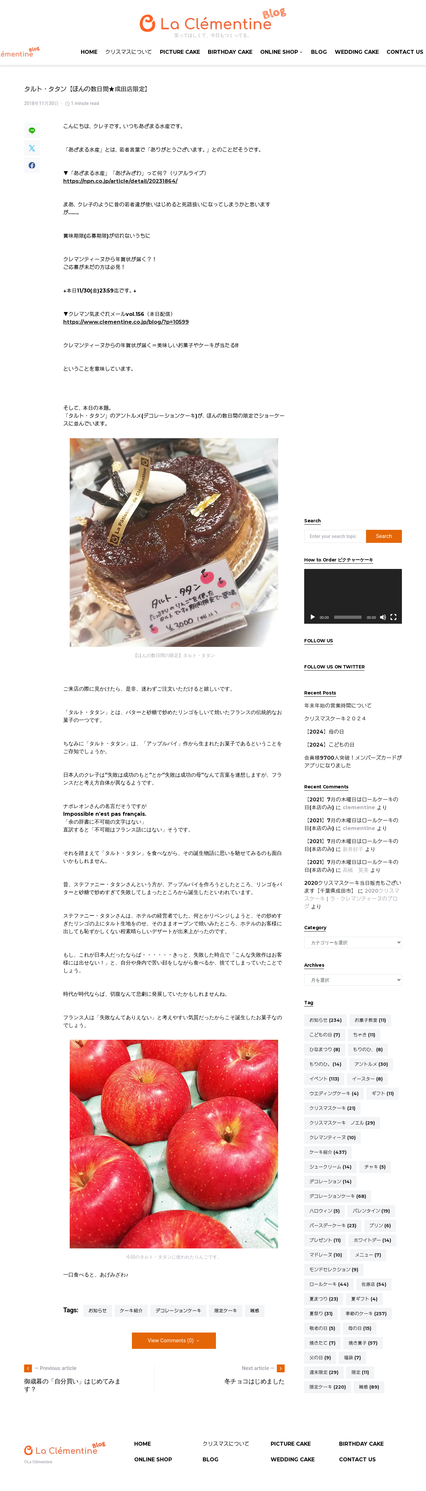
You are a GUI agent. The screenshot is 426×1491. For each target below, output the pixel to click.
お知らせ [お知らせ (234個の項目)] (325, 1020)
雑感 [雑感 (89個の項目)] (369, 1387)
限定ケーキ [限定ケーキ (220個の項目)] (327, 1387)
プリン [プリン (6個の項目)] (380, 1226)
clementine (359, 807)
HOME (142, 1444)
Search (384, 536)
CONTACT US (357, 1459)
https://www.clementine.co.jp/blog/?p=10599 (126, 322)
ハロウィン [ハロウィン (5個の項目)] (324, 1211)
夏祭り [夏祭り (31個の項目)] (321, 1314)
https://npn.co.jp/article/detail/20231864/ (120, 181)
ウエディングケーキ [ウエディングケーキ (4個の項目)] (334, 1093)
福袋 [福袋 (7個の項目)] (352, 1358)
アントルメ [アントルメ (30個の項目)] (371, 1064)
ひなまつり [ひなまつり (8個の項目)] (324, 1049)
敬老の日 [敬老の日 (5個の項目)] (322, 1328)
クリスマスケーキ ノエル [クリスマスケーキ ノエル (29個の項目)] (342, 1123)
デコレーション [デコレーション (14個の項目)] (330, 1182)
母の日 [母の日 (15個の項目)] (359, 1328)
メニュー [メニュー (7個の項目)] (368, 1255)
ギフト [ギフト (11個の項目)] (383, 1093)
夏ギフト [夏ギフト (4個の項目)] (364, 1299)
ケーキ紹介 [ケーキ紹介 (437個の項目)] (328, 1152)
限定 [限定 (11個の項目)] (360, 1372)
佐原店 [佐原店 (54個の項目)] (374, 1284)
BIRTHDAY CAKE (361, 1444)
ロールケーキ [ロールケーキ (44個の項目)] (328, 1284)
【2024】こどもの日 (329, 745)
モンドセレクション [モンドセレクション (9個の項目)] (333, 1270)
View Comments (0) (171, 1340)
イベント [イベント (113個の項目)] (324, 1079)
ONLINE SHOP (153, 1459)
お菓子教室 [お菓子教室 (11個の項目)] (370, 1020)
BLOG (211, 1459)
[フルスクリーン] (393, 617)
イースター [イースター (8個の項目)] (367, 1079)
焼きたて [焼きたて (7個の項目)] (322, 1343)
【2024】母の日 (324, 732)
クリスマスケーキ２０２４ (335, 719)
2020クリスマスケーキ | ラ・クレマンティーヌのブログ (351, 899)
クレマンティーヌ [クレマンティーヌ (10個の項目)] (332, 1138)
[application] (353, 596)
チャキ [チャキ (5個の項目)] (375, 1167)
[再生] (312, 617)
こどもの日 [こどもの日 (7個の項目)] (324, 1035)
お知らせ (98, 1311)
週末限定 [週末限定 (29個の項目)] (323, 1372)
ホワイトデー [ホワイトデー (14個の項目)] (372, 1240)
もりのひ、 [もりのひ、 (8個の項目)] (368, 1049)
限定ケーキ (225, 1311)
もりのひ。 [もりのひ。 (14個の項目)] (325, 1064)
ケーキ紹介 (131, 1311)
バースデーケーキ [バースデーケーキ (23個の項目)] (332, 1226)
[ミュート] (383, 617)
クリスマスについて (226, 1444)
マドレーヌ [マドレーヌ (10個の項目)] (325, 1255)
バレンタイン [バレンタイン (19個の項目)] (371, 1211)
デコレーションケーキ (178, 1311)
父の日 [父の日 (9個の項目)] (320, 1358)
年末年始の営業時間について (338, 706)
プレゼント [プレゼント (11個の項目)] (325, 1240)
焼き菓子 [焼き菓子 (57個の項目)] (362, 1343)
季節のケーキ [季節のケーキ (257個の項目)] (366, 1314)
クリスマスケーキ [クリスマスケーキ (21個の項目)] (332, 1108)
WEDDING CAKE (293, 1459)
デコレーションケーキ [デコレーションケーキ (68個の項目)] (337, 1196)
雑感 (254, 1311)
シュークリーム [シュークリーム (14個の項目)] (330, 1167)
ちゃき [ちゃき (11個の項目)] (364, 1035)
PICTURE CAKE (291, 1444)
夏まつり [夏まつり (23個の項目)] (323, 1299)
